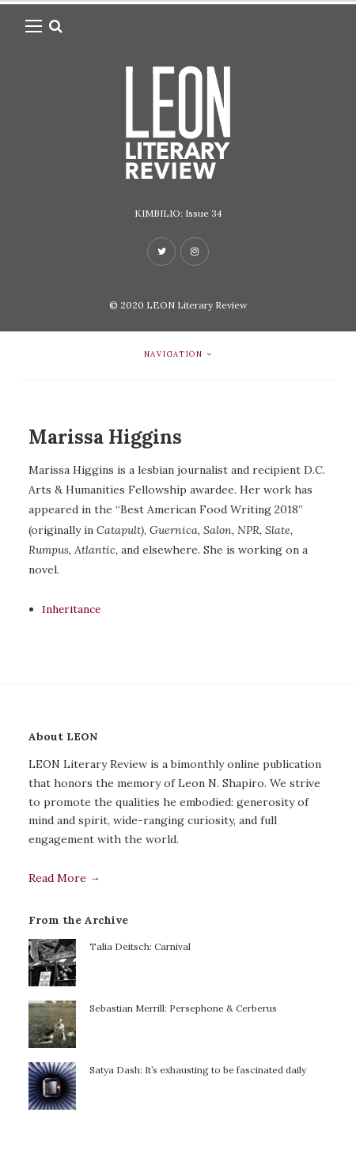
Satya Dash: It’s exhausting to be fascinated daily (197, 1070)
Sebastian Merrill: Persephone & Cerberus (183, 1008)
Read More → (64, 878)
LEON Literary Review (197, 305)
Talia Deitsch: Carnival (140, 946)
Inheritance (71, 609)
